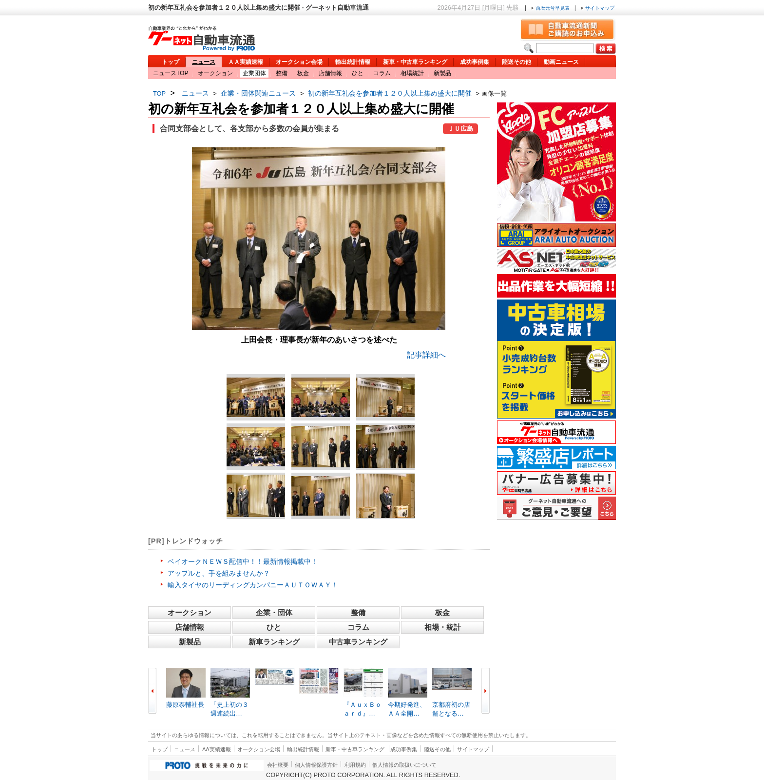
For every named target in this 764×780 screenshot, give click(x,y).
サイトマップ (597, 8)
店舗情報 (330, 73)
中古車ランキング (358, 642)
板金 (303, 73)
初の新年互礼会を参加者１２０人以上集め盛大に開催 (390, 93)
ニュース (203, 62)
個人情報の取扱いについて (404, 765)
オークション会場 (299, 62)
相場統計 (412, 73)
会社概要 (277, 765)
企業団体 (254, 73)
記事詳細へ (426, 355)
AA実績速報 (216, 749)
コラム (382, 73)
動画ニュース (561, 62)
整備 (281, 73)
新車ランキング (274, 642)
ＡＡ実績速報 (245, 62)
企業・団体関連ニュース (258, 93)
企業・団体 (274, 612)
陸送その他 (516, 62)
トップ (170, 62)
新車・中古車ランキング (415, 62)
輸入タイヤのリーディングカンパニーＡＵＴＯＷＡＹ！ (253, 585)
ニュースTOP (170, 73)
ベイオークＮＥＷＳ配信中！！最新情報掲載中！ (243, 561)
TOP (159, 93)
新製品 (442, 73)
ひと (357, 73)
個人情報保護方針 (316, 765)
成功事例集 (474, 62)
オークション (215, 73)
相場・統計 (442, 627)
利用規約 (355, 765)
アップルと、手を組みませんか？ (219, 573)
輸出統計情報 (352, 62)
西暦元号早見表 (551, 8)
